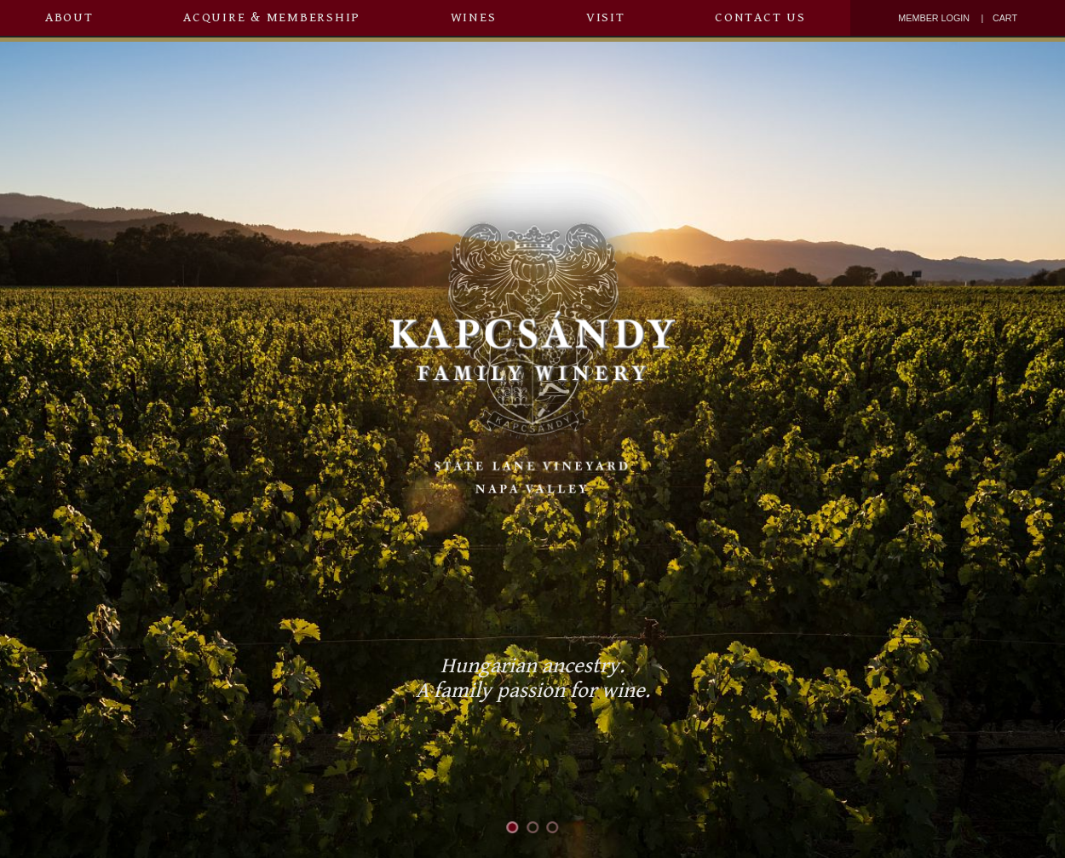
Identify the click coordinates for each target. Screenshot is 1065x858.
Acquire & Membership (271, 17)
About (69, 17)
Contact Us (760, 17)
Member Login (934, 18)
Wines (474, 17)
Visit (605, 17)
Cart (1005, 18)
